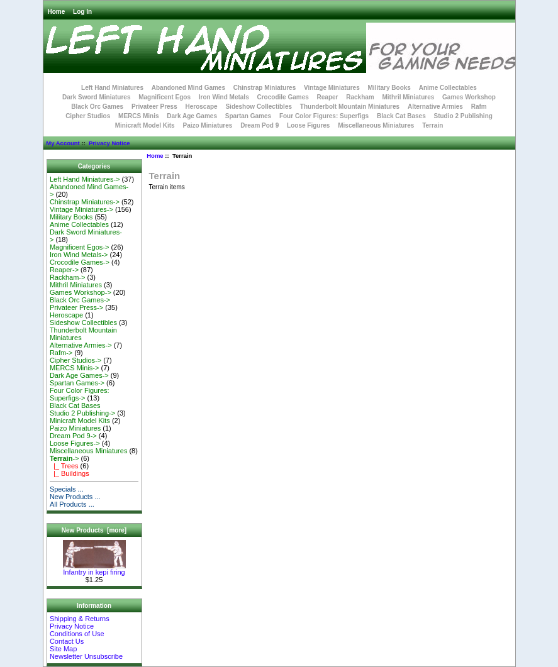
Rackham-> (68, 277)
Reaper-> (64, 269)
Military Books (389, 87)
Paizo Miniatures (207, 125)
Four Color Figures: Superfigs (324, 116)
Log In (82, 11)
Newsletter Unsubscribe (86, 656)
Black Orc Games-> (80, 300)
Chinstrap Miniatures (264, 87)
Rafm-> (61, 352)
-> (64, 458)
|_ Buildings (69, 473)
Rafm (479, 106)
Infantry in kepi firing (94, 569)
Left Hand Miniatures (112, 87)
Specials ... (67, 489)
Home (56, 11)
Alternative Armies (435, 106)
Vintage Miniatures (332, 87)
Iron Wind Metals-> (79, 254)
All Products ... (72, 504)
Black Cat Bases (401, 116)
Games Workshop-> (80, 292)
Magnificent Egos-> (79, 247)
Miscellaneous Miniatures (376, 125)
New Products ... (75, 496)
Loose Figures (308, 125)
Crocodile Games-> (79, 262)
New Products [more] (94, 530)
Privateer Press (154, 106)
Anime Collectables (448, 87)
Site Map (63, 649)
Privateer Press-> (76, 307)
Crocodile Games (283, 97)
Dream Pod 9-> (73, 435)
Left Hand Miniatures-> (85, 179)
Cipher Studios (87, 116)
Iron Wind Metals (224, 97)
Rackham (360, 97)
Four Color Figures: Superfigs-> (79, 394)
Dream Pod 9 (259, 125)
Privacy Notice (109, 143)
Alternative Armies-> (81, 345)
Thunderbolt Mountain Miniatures (349, 106)
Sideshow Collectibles (258, 106)
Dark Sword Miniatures (96, 97)
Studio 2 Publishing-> (82, 413)
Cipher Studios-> (75, 360)
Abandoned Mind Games (188, 87)
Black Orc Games (97, 106)
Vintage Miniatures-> (81, 209)
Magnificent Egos (164, 97)
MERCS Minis (138, 116)
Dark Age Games (192, 116)
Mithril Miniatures (408, 97)
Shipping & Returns (79, 618)
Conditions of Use (77, 633)
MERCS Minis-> (74, 368)
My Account (62, 143)
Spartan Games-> (77, 383)
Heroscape (202, 106)
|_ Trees (64, 466)
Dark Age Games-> (79, 375)
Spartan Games (248, 116)
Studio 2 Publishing (463, 116)
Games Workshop (469, 97)
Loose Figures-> (75, 443)
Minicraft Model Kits (145, 125)
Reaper (327, 97)
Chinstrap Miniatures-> (85, 202)
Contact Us (67, 641)
